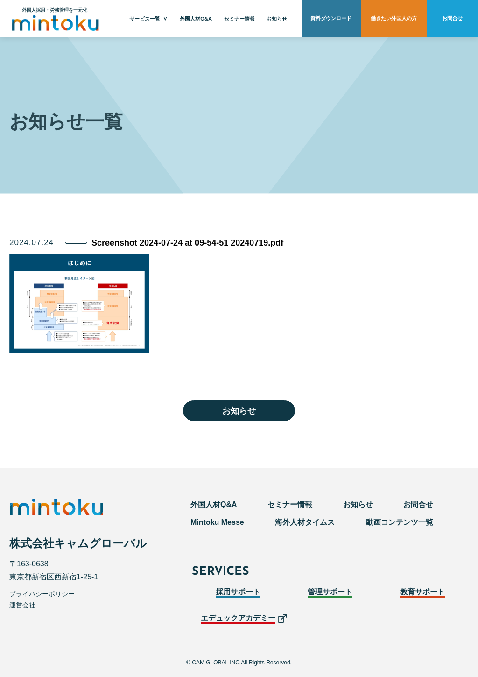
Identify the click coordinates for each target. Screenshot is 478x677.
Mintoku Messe (217, 522)
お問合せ (452, 18)
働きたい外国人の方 (394, 18)
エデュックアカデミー (238, 618)
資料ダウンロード (330, 18)
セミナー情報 (239, 18)
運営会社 (22, 605)
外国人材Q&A (196, 18)
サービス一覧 (144, 18)
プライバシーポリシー (42, 594)
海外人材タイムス (305, 522)
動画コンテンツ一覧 (399, 522)
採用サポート (238, 592)
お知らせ (277, 18)
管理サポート (330, 592)
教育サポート (422, 592)
